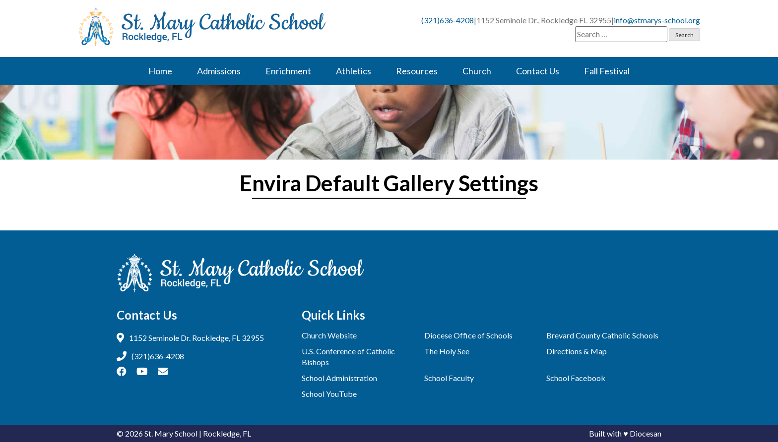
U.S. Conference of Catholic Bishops (348, 356)
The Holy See (446, 351)
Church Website (329, 335)
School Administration (339, 378)
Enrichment (288, 70)
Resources (417, 70)
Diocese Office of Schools (468, 335)
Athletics (353, 70)
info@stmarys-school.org (657, 20)
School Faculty (449, 378)
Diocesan (645, 433)
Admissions (219, 70)
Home (160, 70)
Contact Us (537, 70)
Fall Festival (607, 70)
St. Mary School (170, 433)
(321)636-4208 (447, 20)
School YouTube (329, 393)
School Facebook (575, 378)
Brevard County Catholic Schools (602, 335)
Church (476, 70)
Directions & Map (576, 351)
